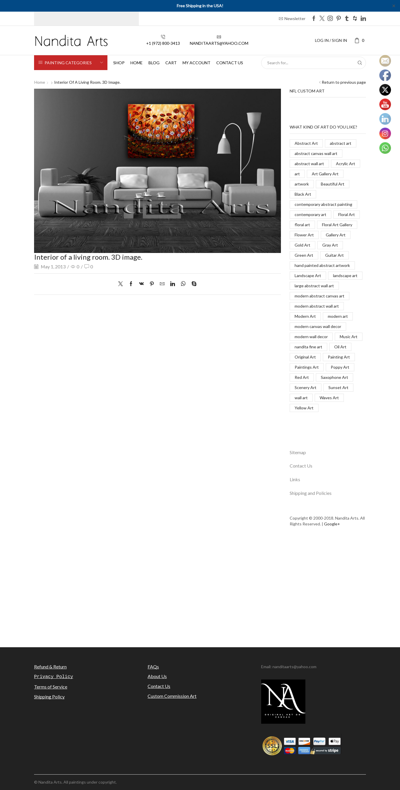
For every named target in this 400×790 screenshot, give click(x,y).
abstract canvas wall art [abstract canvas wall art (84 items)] (316, 153)
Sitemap (298, 452)
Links (295, 479)
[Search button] (360, 63)
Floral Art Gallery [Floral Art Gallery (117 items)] (337, 224)
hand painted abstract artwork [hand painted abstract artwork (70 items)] (322, 265)
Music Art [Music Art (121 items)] (348, 336)
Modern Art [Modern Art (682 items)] (305, 316)
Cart (171, 62)
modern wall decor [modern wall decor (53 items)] (311, 336)
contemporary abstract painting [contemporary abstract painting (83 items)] (323, 204)
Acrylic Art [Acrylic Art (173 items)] (345, 163)
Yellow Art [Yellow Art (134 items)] (304, 407)
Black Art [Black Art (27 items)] (303, 194)
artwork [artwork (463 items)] (302, 183)
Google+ (332, 523)
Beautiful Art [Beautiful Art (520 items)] (332, 183)
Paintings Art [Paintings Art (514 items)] (307, 367)
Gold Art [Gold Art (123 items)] (302, 244)
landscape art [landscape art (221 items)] (345, 275)
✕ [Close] (394, 5)
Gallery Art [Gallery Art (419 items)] (336, 234)
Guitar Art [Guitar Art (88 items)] (334, 255)
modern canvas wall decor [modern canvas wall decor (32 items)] (318, 326)
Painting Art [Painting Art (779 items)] (339, 356)
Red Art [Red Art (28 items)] (302, 377)
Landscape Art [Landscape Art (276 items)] (308, 275)
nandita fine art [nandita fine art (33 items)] (308, 346)
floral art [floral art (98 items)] (302, 224)
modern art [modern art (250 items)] (338, 316)
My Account (196, 62)
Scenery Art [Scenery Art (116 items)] (305, 387)
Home (136, 62)
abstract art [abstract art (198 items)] (340, 143)
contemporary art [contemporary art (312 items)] (310, 214)
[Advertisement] (200, 590)
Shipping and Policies (311, 493)
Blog (154, 62)
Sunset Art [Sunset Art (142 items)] (338, 387)
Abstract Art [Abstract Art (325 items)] (306, 143)
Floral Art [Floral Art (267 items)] (346, 214)
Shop (119, 62)
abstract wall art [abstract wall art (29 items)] (309, 163)
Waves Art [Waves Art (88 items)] (329, 397)
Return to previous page (344, 82)
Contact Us (301, 465)
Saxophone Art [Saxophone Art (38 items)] (334, 377)
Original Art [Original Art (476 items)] (305, 356)
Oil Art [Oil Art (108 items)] (340, 346)
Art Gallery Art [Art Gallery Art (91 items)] (325, 173)
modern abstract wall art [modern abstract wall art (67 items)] (317, 306)
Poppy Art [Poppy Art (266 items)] (340, 367)
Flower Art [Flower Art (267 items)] (304, 234)
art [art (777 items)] (297, 173)
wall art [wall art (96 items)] (301, 397)
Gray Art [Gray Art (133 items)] (330, 244)
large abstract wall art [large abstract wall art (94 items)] (314, 285)
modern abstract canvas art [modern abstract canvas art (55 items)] (319, 295)
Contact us (229, 62)
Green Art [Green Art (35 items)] (304, 255)
